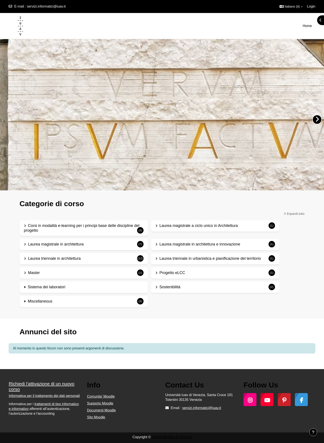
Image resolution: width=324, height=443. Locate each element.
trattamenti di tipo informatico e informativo (44, 406)
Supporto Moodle (100, 403)
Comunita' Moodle (101, 396)
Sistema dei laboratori (46, 287)
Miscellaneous (40, 301)
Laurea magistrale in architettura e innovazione (200, 244)
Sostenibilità (170, 287)
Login (311, 6)
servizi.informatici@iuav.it (46, 6)
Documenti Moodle (101, 410)
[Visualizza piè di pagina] (313, 432)
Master (34, 273)
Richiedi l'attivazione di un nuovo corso (41, 386)
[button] (291, 6)
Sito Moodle (96, 417)
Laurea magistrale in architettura (56, 244)
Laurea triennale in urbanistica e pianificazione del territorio (210, 258)
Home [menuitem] (307, 26)
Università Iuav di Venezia (171, 437)
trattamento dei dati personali (57, 396)
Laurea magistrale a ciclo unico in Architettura (199, 225)
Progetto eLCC (172, 273)
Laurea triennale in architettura (54, 258)
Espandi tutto (296, 213)
